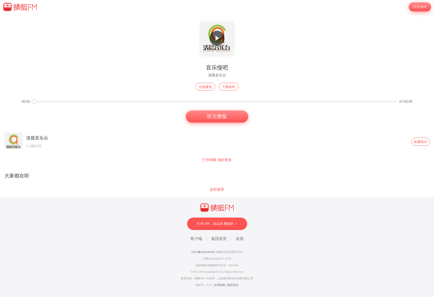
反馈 (240, 239)
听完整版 (217, 116)
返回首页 (219, 239)
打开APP (420, 7)
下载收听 (228, 87)
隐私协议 (232, 284)
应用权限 (219, 284)
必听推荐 (217, 189)
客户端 (196, 239)
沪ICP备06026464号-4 (204, 252)
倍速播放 (205, 87)
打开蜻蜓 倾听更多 (217, 160)
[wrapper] (217, 155)
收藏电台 (420, 142)
